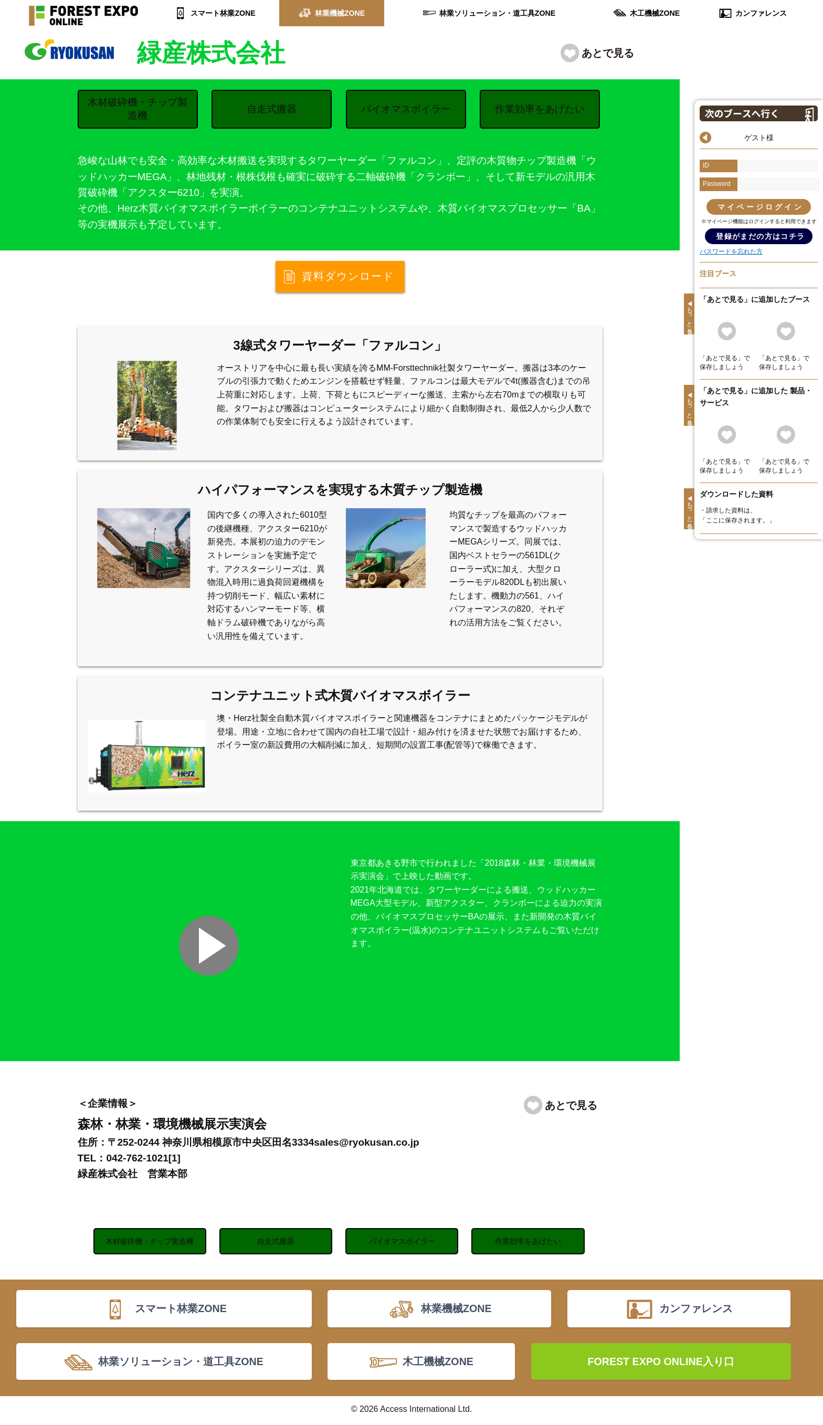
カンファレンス (761, 13)
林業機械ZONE (340, 13)
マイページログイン (761, 207)
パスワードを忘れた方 (731, 251)
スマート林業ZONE (223, 13)
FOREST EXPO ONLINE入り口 (660, 1363)
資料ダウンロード (348, 276)
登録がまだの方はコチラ (760, 236)
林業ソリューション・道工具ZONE (497, 13)
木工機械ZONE (655, 13)
